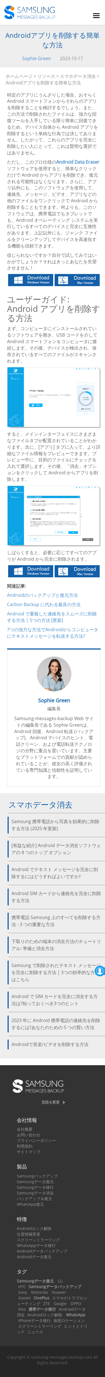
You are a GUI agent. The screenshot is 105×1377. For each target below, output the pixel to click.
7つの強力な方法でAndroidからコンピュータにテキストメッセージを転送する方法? (52, 632)
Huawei (59, 1292)
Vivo (22, 1309)
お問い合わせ (28, 1134)
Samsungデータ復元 (35, 1181)
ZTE (46, 1303)
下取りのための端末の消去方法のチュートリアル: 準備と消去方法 (56, 944)
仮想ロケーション (69, 1320)
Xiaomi (24, 1298)
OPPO (76, 1303)
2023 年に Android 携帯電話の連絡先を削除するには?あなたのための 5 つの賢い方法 (55, 1023)
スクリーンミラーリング (38, 1239)
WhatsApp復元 (30, 1204)
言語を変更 (50, 1102)
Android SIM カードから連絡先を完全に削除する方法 (56, 897)
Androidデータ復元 (34, 1256)
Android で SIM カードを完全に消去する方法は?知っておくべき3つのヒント (54, 1000)
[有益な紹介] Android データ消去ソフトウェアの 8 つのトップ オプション (56, 849)
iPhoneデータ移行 (34, 1320)
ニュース (35, 1331)
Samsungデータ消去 (35, 1193)
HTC (22, 1286)
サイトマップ (28, 1151)
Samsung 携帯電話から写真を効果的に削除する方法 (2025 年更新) (55, 825)
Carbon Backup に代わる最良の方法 (44, 604)
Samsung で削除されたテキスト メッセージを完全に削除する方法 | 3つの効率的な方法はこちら (56, 972)
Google (60, 1303)
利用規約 (24, 1146)
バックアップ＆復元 (34, 1198)
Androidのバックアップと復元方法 (42, 595)
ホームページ (19, 76)
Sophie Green (36, 58)
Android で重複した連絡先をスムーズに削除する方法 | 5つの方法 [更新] (52, 617)
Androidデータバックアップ (42, 1251)
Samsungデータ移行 (35, 1187)
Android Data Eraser (77, 162)
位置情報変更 (28, 1234)
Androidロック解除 (34, 1228)
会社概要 (24, 1129)
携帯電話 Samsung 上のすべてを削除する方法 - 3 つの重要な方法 (56, 920)
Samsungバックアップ (37, 1176)
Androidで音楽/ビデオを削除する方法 (49, 1044)
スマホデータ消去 (78, 76)
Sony (22, 1292)
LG (60, 1281)
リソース (46, 76)
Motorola (39, 1292)
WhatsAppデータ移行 (36, 1245)
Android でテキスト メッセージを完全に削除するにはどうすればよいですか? (54, 873)
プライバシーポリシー (36, 1140)
